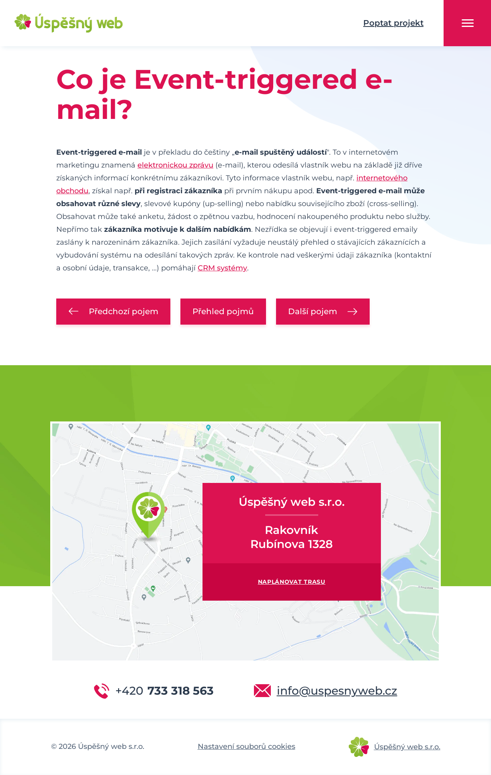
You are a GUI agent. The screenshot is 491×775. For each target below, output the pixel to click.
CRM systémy (222, 268)
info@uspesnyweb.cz (337, 690)
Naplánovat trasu (291, 581)
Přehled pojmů (223, 311)
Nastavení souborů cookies (246, 746)
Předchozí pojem (123, 311)
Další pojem (312, 311)
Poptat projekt (393, 23)
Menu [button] (468, 23)
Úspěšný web (56, 23)
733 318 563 (164, 691)
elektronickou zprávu (175, 165)
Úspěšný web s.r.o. (407, 747)
